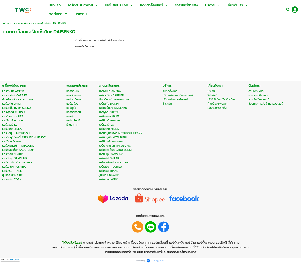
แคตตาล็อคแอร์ (25, 23)
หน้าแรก (7, 23)
